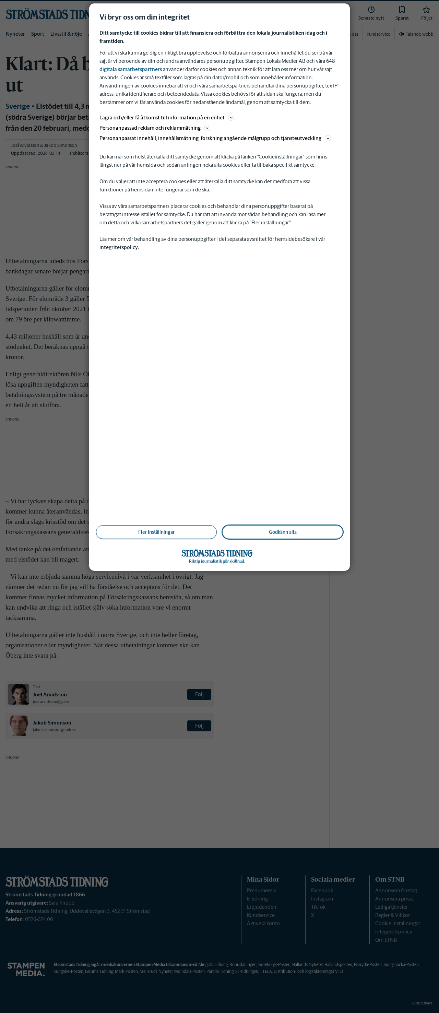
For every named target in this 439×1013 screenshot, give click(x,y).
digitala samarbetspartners (130, 69)
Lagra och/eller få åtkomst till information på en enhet (166, 117)
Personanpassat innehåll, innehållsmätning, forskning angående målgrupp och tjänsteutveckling (215, 138)
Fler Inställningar (156, 532)
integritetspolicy (118, 247)
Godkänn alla (283, 532)
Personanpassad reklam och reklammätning (154, 128)
